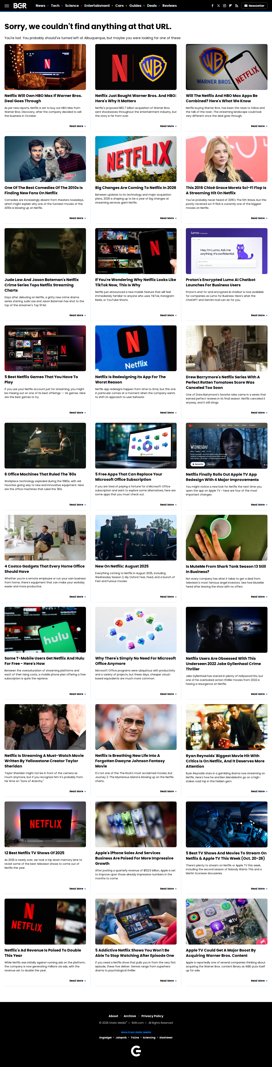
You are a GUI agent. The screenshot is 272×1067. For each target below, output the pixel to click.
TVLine (135, 1037)
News (40, 5)
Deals (152, 5)
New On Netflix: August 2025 (122, 566)
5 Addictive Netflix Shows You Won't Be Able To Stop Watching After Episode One (134, 953)
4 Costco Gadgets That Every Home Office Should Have (45, 569)
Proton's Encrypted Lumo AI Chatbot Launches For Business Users (220, 282)
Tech (55, 5)
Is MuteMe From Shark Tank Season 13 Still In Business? (226, 569)
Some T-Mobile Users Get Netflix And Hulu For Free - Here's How (44, 661)
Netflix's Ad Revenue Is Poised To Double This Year (43, 953)
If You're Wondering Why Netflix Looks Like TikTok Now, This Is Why (135, 282)
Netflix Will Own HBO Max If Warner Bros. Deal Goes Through (43, 98)
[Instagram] (224, 5)
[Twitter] (218, 5)
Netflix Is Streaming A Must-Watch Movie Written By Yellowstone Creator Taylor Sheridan (44, 761)
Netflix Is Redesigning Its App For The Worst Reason (130, 379)
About (113, 1016)
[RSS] (236, 5)
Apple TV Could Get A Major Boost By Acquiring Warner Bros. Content (221, 953)
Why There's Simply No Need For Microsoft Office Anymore (135, 661)
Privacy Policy (152, 1016)
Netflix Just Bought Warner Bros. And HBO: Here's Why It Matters (135, 98)
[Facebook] (212, 5)
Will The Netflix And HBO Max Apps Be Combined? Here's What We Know (221, 98)
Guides (135, 5)
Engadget (105, 1037)
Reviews (169, 5)
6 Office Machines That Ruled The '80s (40, 474)
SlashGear (166, 1037)
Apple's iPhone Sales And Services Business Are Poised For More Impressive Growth (134, 858)
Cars (119, 5)
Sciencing (149, 1037)
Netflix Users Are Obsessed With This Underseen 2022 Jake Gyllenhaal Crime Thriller (223, 663)
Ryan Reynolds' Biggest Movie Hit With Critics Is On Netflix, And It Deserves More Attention (225, 761)
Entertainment (97, 5)
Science (72, 5)
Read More (76, 126)
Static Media (117, 1023)
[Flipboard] (230, 5)
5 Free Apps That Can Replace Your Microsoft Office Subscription (128, 477)
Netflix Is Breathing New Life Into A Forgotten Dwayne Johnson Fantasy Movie (130, 761)
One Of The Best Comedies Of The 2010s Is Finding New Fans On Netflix (44, 190)
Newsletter (254, 6)
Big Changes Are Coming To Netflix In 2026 (135, 187)
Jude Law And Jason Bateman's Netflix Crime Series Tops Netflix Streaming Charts (42, 285)
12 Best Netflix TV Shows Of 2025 (34, 852)
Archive (130, 1016)
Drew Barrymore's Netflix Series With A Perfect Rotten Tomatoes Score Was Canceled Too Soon (223, 382)
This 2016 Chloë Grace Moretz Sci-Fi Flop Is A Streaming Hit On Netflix (226, 190)
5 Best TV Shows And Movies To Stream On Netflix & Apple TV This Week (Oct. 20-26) (226, 856)
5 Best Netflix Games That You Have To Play (41, 379)
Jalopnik (121, 1037)
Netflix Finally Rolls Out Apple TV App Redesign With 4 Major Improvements (222, 477)
